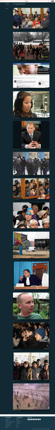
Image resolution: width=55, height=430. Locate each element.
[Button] (7, 8)
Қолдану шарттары (8, 424)
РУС (50, 1)
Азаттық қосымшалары (8, 423)
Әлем (17, 427)
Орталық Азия (18, 423)
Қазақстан (18, 420)
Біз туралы (7, 420)
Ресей (17, 424)
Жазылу (7, 427)
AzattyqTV (7, 3)
